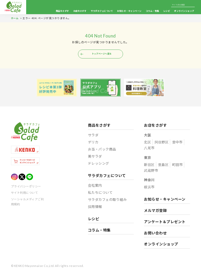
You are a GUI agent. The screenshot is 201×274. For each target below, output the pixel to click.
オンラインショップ (184, 11)
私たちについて (100, 193)
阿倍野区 (162, 143)
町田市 (177, 165)
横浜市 (149, 187)
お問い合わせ (155, 233)
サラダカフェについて (102, 11)
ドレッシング (98, 164)
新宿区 (149, 165)
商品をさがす (62, 11)
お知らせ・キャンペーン (129, 11)
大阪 (147, 135)
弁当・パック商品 (102, 150)
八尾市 (149, 148)
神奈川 (149, 180)
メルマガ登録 (155, 211)
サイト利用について (24, 193)
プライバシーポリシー (26, 187)
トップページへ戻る (102, 54)
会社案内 (95, 186)
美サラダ (95, 157)
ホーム (15, 18)
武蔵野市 (151, 171)
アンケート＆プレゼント (164, 222)
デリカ (93, 143)
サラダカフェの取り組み (107, 200)
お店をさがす (80, 11)
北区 (147, 143)
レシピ (166, 11)
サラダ (93, 135)
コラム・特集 (152, 11)
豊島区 (163, 165)
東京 (147, 158)
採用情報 (95, 207)
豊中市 (177, 143)
